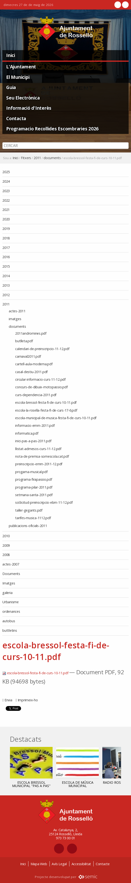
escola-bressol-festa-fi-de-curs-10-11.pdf (35, 673)
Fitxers (26, 158)
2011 (37, 158)
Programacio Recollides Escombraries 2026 (52, 128)
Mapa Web (39, 864)
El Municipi (17, 77)
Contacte (103, 864)
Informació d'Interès (28, 108)
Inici (10, 55)
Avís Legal (59, 864)
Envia (8, 700)
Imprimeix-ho (28, 700)
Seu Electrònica (23, 98)
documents (52, 158)
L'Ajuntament (21, 66)
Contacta (16, 118)
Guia (11, 87)
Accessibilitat (81, 864)
